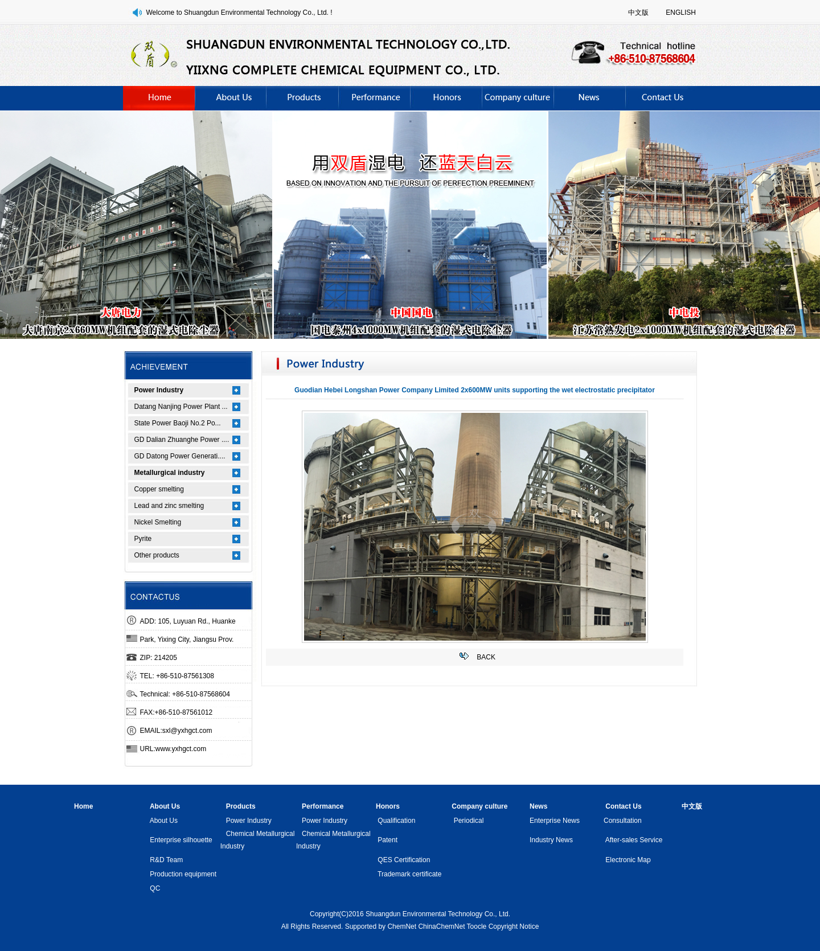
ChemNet (401, 926)
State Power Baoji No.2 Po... (177, 423)
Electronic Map (627, 860)
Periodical (469, 821)
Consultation (623, 821)
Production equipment (183, 874)
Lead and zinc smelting (169, 506)
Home (83, 806)
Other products (156, 555)
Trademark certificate (409, 874)
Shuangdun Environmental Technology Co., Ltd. (438, 914)
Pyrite (143, 539)
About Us (164, 821)
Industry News (551, 840)
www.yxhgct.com (180, 749)
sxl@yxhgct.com (187, 731)
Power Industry (159, 390)
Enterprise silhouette (181, 840)
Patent (387, 840)
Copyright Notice (514, 926)
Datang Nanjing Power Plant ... (181, 407)
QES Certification (404, 860)
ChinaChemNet (441, 926)
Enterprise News (555, 821)
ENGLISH (681, 13)
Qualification (396, 821)
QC (155, 888)
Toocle (477, 926)
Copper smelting (159, 489)
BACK (486, 657)
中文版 (638, 13)
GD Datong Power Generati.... (180, 456)
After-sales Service (634, 840)
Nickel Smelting (158, 522)
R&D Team (166, 860)
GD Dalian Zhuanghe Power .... (181, 440)
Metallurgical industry (169, 473)
